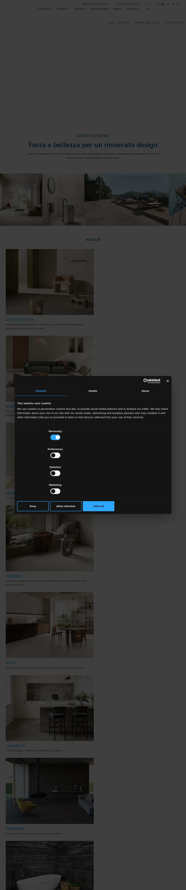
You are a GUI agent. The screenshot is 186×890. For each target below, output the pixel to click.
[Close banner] (167, 408)
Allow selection (93, 479)
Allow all (144, 479)
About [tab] (145, 418)
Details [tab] (93, 418)
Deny (42, 479)
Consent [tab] (40, 418)
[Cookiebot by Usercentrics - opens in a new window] (145, 408)
